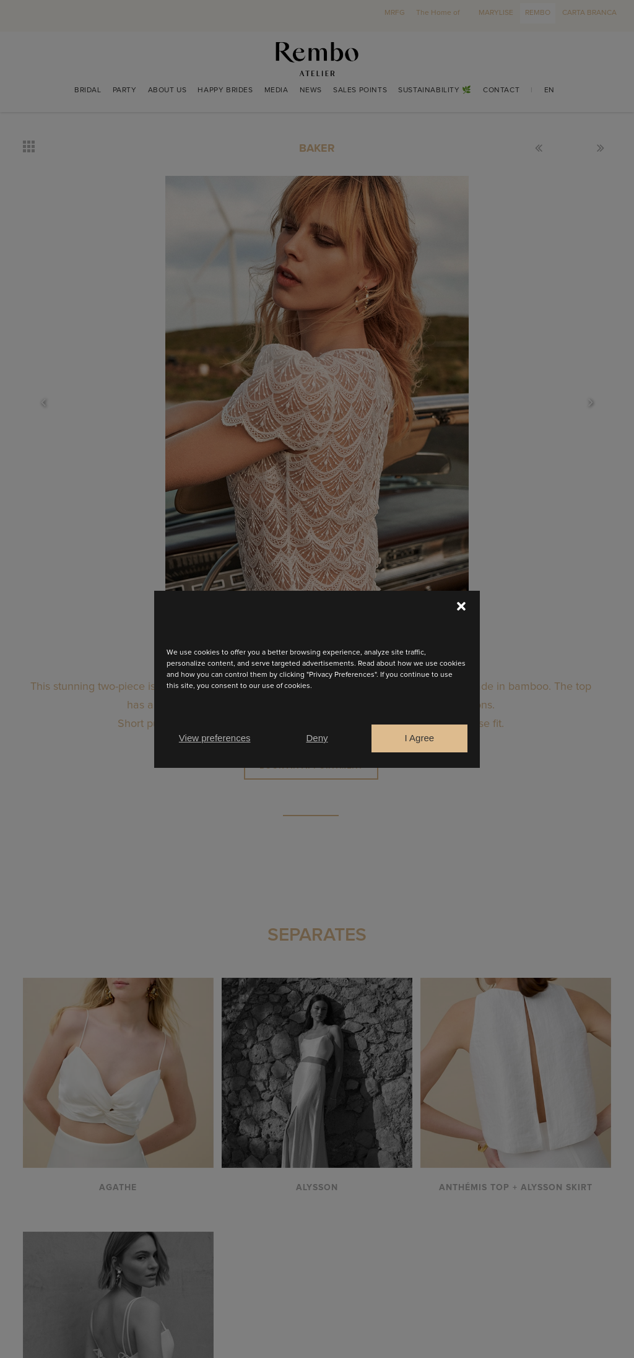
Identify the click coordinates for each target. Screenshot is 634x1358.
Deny (317, 738)
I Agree (420, 738)
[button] (461, 606)
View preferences (215, 738)
